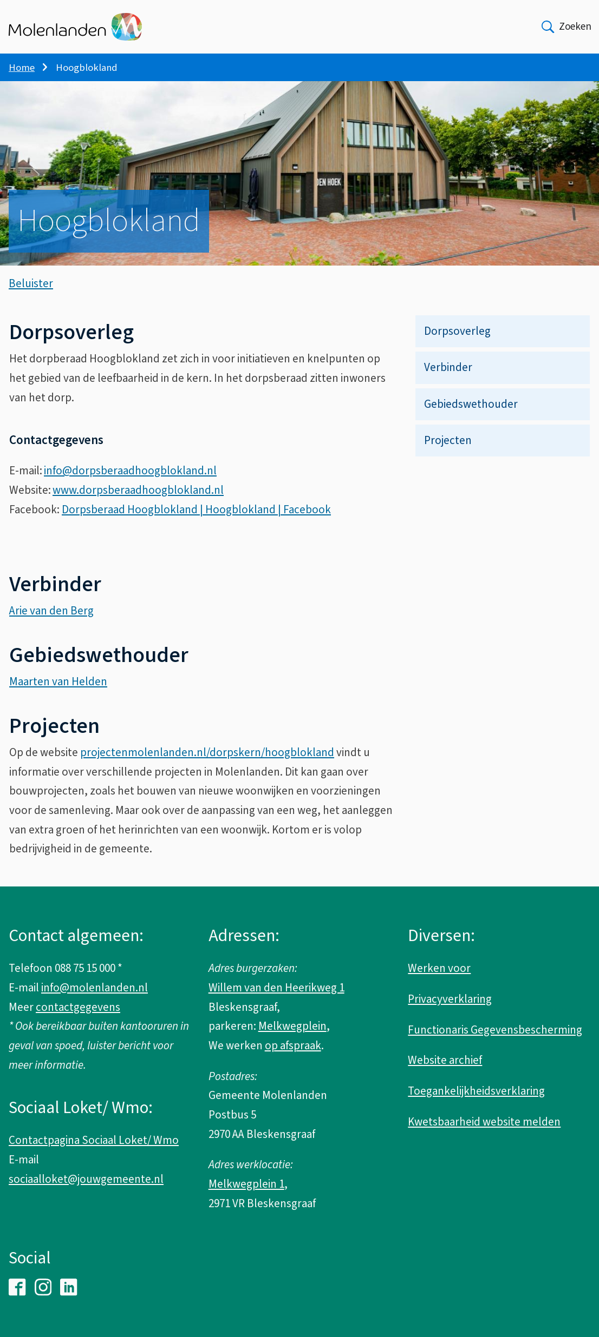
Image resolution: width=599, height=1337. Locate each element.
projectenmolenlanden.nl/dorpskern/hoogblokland (207, 762)
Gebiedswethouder (471, 414)
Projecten (448, 450)
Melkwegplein (292, 1026)
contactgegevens (78, 1007)
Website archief (445, 1060)
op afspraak (293, 1045)
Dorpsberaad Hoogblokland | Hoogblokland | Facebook (196, 520)
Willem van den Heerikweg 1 (276, 987)
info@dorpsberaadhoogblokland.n (128, 481)
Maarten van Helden (58, 692)
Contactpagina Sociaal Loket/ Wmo (94, 1140)
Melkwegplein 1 (246, 1184)
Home (22, 68)
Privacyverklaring (450, 999)
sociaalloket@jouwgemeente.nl (86, 1179)
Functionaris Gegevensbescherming (495, 1030)
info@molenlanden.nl (94, 987)
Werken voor (439, 968)
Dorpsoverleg (457, 341)
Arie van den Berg (51, 621)
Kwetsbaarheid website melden (484, 1122)
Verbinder (448, 377)
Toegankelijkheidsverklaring (476, 1091)
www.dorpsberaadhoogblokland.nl (138, 500)
